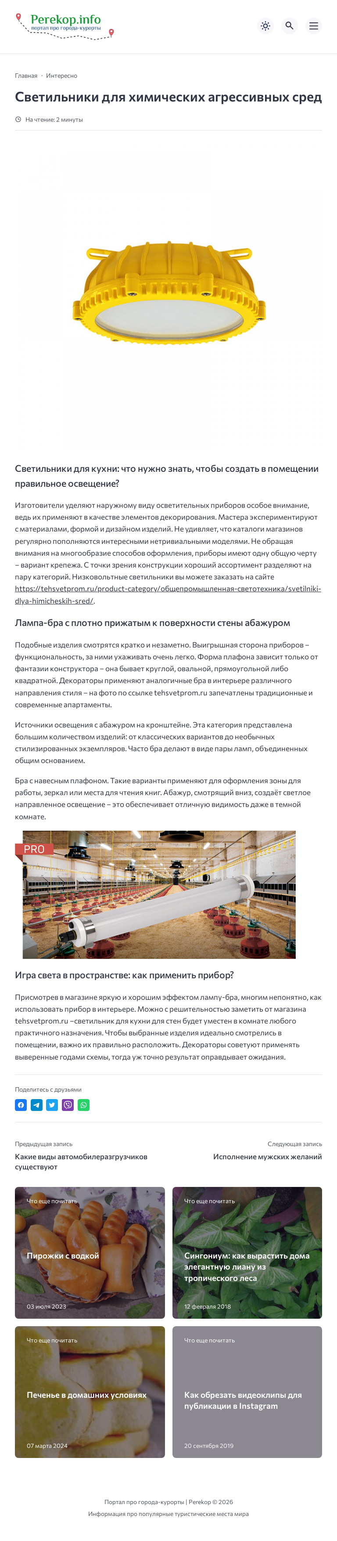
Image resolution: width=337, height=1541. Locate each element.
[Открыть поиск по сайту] (289, 26)
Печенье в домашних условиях (87, 1394)
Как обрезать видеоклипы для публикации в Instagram (243, 1400)
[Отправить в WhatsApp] (84, 1105)
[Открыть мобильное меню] (313, 26)
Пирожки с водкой (63, 1255)
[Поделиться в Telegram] (37, 1105)
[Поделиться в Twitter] (52, 1105)
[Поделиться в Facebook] (21, 1105)
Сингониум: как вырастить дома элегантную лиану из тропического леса (247, 1266)
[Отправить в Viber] (68, 1105)
